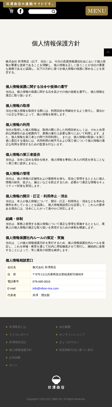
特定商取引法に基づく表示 (76, 349)
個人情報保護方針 (20, 349)
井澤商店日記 (17, 342)
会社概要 (65, 326)
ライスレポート (19, 334)
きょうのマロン (69, 342)
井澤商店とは (17, 326)
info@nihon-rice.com (46, 288)
